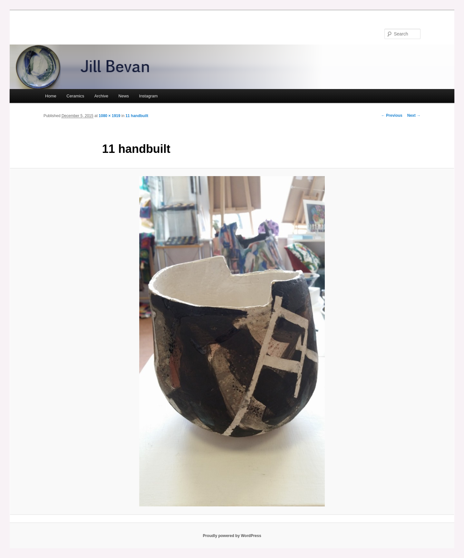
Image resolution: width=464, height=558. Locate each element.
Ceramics (75, 96)
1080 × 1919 (109, 116)
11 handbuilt (136, 116)
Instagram (148, 96)
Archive (101, 96)
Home (50, 96)
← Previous (391, 115)
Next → (413, 115)
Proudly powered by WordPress (232, 535)
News (124, 96)
